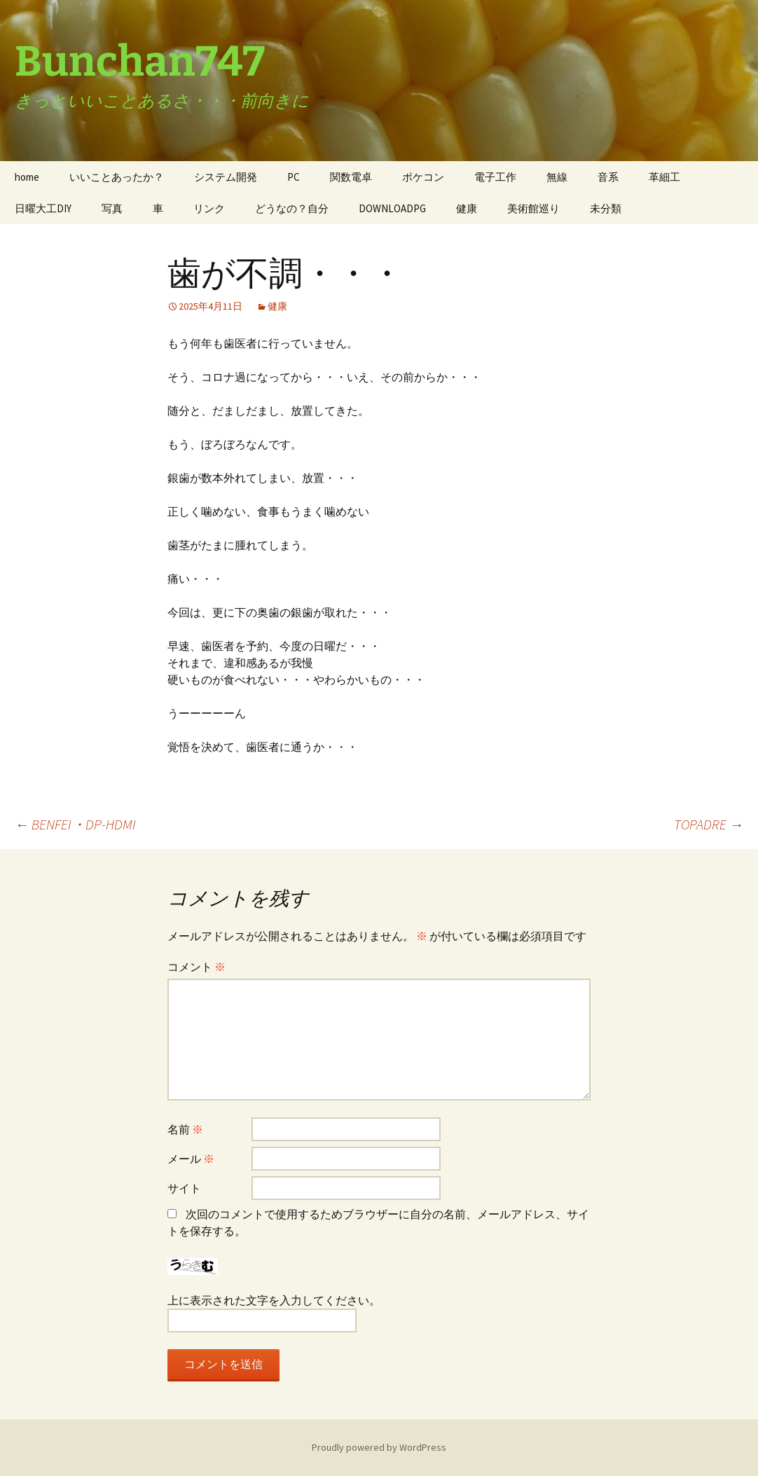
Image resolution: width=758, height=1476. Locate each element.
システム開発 (225, 177)
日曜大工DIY (43, 208)
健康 (466, 208)
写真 (112, 208)
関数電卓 (351, 177)
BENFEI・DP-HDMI (75, 824)
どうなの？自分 (292, 208)
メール (190, 1159)
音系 (608, 177)
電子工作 (495, 177)
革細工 (664, 177)
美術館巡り (533, 208)
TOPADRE (708, 824)
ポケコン (423, 177)
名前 (185, 1129)
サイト (184, 1188)
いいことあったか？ (116, 177)
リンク (209, 208)
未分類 (605, 208)
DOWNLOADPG (392, 208)
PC (293, 177)
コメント (196, 967)
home (27, 177)
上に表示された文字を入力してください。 (273, 1300)
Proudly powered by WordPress (379, 1447)
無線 (556, 177)
